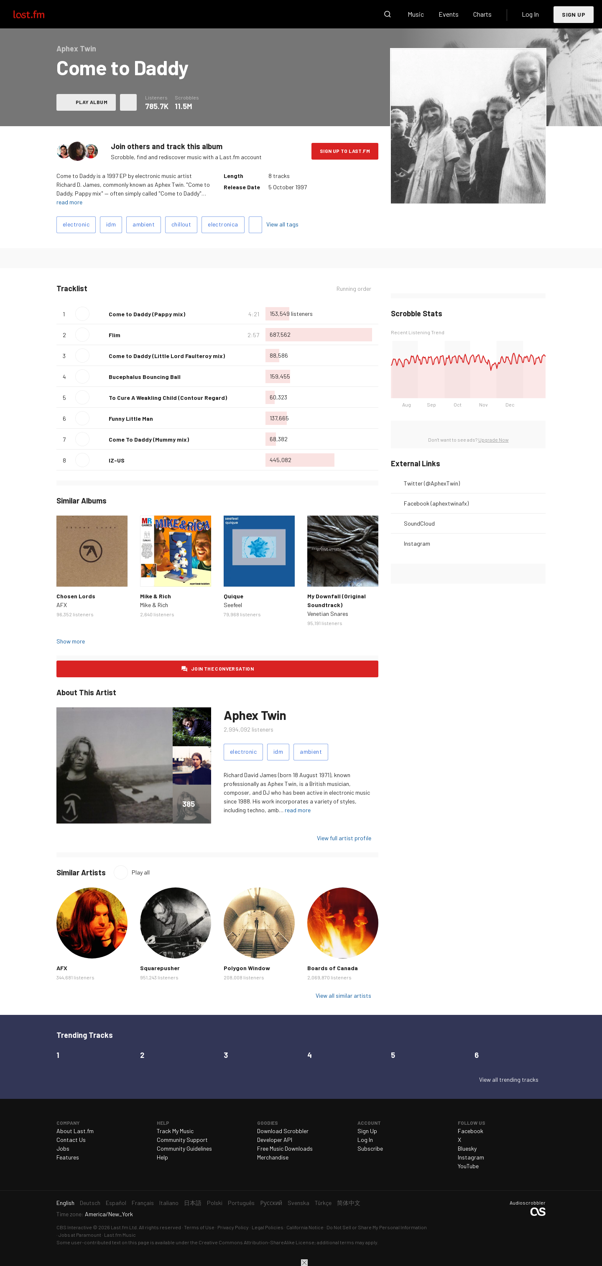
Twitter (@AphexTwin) (432, 483)
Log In (530, 14)
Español (116, 1202)
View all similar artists (343, 995)
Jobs (62, 1148)
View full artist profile (344, 837)
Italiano (169, 1202)
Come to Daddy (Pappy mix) (147, 314)
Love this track (99, 313)
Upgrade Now (493, 439)
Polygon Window (247, 967)
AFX (61, 604)
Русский (271, 1202)
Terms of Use (199, 1227)
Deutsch (90, 1202)
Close (304, 1262)
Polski (214, 1202)
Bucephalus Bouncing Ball (145, 376)
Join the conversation (222, 668)
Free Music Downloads (285, 1148)
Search (387, 14)
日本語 (193, 1202)
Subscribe (370, 1148)
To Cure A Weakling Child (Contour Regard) (168, 397)
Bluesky (467, 1148)
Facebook (470, 1130)
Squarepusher (160, 967)
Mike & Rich (155, 596)
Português (241, 1202)
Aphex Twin (255, 714)
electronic (76, 224)
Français (143, 1202)
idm (111, 224)
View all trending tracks (508, 1079)
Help (162, 1157)
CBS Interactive (74, 1227)
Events (449, 14)
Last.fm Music (120, 1235)
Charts (482, 14)
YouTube (468, 1165)
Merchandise (272, 1157)
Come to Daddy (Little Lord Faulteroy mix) (167, 355)
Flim (114, 334)
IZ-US (117, 460)
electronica (223, 224)
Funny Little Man (131, 418)
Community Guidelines (184, 1148)
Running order (354, 288)
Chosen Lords (75, 596)
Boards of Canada (332, 967)
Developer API (274, 1139)
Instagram (417, 543)
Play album (91, 102)
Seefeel (233, 604)
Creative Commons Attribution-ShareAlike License (256, 1242)
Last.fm (38, 14)
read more (69, 202)
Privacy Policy (233, 1227)
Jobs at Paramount (80, 1235)
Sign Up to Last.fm (345, 151)
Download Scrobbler (283, 1130)
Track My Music (175, 1130)
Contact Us (71, 1139)
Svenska (298, 1202)
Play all (141, 872)
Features (67, 1157)
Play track (82, 313)
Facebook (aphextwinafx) (436, 503)
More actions (128, 102)
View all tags (282, 224)
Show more (70, 641)
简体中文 (348, 1202)
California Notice (305, 1227)
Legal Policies (267, 1227)
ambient (144, 224)
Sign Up (573, 14)
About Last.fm (75, 1130)
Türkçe (323, 1202)
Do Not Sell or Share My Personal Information (377, 1227)
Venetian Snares (327, 613)
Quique (233, 596)
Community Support (182, 1139)
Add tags (255, 224)
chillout (181, 224)
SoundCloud (419, 523)
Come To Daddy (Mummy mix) (149, 439)
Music (416, 14)
